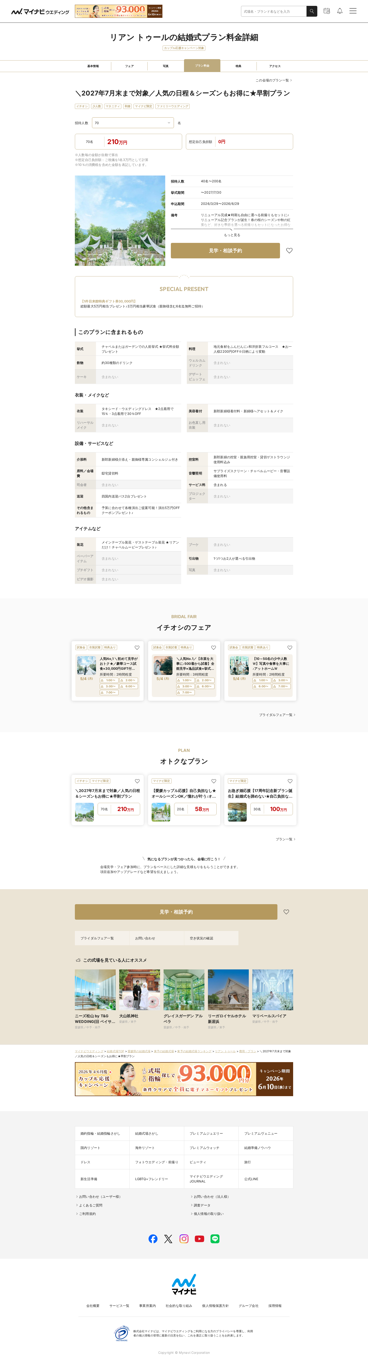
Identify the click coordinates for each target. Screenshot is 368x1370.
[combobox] (274, 11)
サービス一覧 (119, 1306)
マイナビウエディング (89, 1051)
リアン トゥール (225, 1051)
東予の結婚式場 (164, 1051)
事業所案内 (147, 1306)
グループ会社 (249, 1306)
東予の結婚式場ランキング (194, 1051)
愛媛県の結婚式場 (139, 1051)
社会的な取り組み (179, 1306)
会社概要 (93, 1306)
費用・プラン (247, 1051)
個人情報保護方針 (215, 1306)
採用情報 (275, 1306)
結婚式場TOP (115, 1051)
